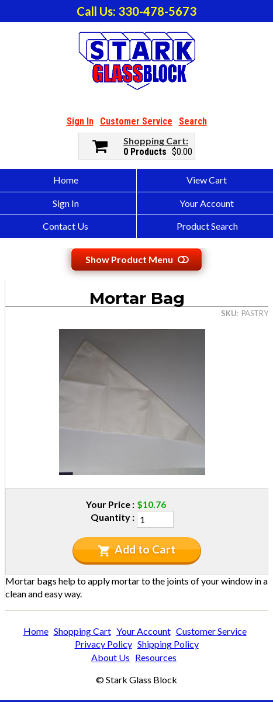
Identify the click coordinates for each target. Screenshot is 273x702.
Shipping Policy (168, 643)
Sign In (80, 121)
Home (36, 631)
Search (193, 121)
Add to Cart (136, 549)
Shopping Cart (154, 140)
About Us (110, 657)
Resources (156, 657)
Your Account (143, 631)
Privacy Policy (103, 643)
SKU (228, 313)
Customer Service (136, 121)
